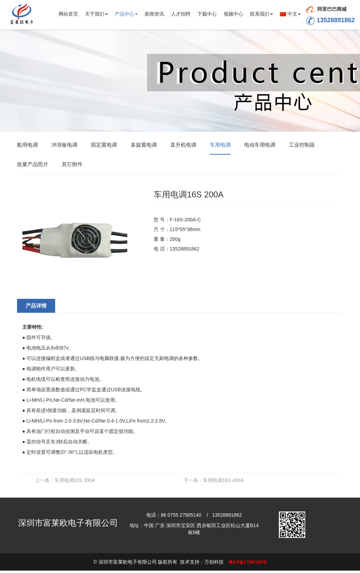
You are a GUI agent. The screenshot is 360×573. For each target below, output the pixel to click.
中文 (290, 14)
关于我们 (96, 14)
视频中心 (233, 14)
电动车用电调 (259, 145)
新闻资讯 (154, 14)
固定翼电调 (104, 145)
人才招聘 (180, 14)
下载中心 (207, 14)
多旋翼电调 (144, 145)
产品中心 (126, 14)
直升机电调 (183, 145)
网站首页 (68, 14)
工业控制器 (302, 145)
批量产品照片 (32, 164)
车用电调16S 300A (65, 480)
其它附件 (72, 164)
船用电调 (27, 145)
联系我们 (261, 14)
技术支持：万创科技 (202, 562)
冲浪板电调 (64, 145)
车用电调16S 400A (213, 480)
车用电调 (220, 145)
